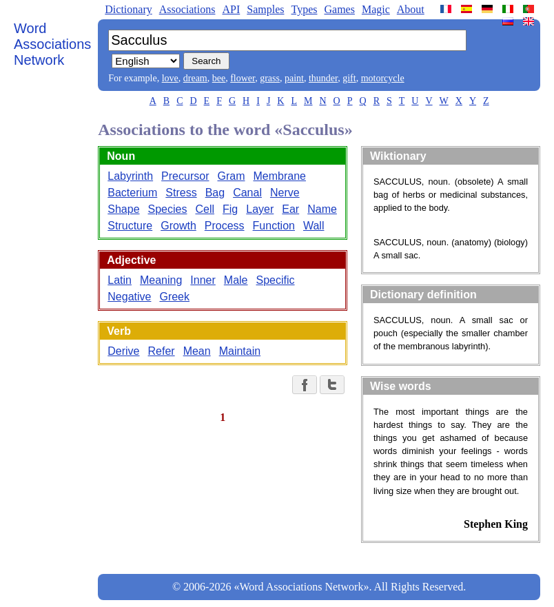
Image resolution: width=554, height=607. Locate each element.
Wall (314, 226)
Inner (202, 280)
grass (270, 78)
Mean (197, 351)
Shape (123, 209)
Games (339, 9)
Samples (265, 9)
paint (294, 78)
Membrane (279, 176)
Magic (376, 9)
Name (322, 209)
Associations (187, 9)
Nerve (285, 192)
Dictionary (128, 9)
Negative (129, 296)
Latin (119, 280)
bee (218, 78)
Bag (215, 192)
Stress (180, 192)
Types (304, 9)
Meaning (161, 280)
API (231, 9)
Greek (174, 296)
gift (349, 78)
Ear (290, 209)
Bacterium (132, 192)
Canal (247, 192)
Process (225, 226)
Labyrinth (130, 176)
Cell (204, 209)
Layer (260, 209)
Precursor (185, 176)
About (410, 9)
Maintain (239, 351)
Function (274, 226)
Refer (161, 351)
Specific (275, 280)
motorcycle (382, 78)
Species (167, 209)
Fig (230, 209)
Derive (123, 351)
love (170, 78)
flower (242, 78)
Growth (178, 226)
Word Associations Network (52, 44)
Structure (129, 226)
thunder (323, 78)
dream (195, 78)
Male (236, 280)
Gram (231, 176)
